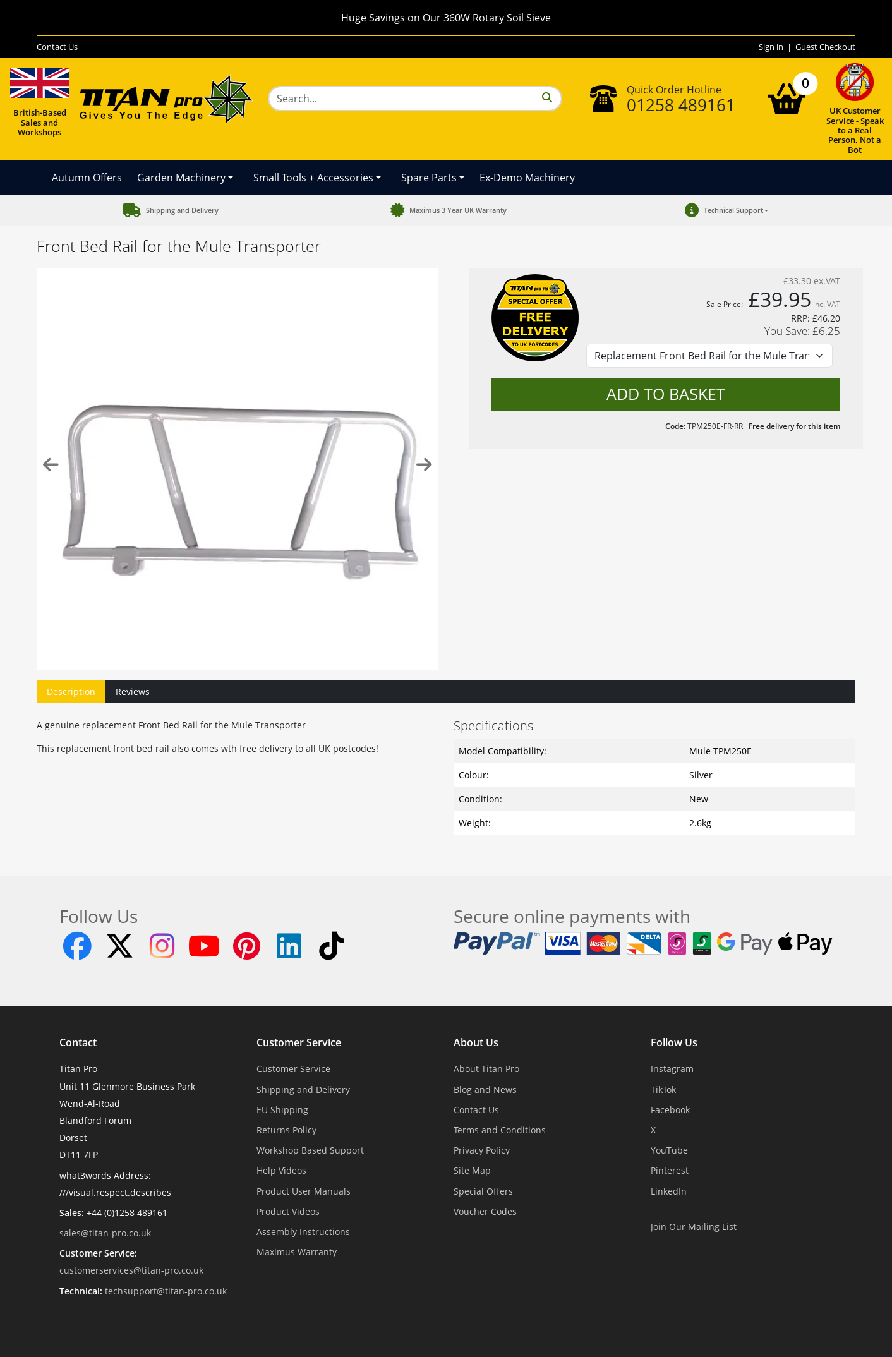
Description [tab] (71, 691)
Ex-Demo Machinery (527, 177)
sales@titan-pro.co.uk (105, 1233)
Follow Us (674, 1043)
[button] (724, 210)
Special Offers (483, 1191)
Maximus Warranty (296, 1252)
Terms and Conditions (500, 1130)
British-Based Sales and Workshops (39, 100)
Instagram (672, 1069)
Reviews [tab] (133, 691)
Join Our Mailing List (694, 1227)
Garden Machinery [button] (181, 177)
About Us (476, 1043)
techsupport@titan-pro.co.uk (166, 1291)
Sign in (771, 46)
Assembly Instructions (303, 1232)
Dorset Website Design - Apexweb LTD (489, 1322)
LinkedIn (669, 1191)
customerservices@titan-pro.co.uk (131, 1270)
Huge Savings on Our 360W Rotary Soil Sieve (446, 18)
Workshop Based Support (310, 1150)
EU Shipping (282, 1110)
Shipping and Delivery (303, 1089)
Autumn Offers (87, 177)
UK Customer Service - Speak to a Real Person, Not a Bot (855, 109)
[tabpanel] (446, 774)
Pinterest (670, 1170)
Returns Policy (286, 1130)
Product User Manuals (303, 1191)
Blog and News (485, 1089)
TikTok (663, 1089)
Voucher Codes (485, 1211)
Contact (78, 1043)
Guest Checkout (825, 46)
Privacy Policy (482, 1150)
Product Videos (288, 1211)
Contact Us (57, 46)
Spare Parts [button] (429, 177)
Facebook (670, 1110)
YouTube (669, 1150)
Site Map (472, 1170)
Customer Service (298, 1043)
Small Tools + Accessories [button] (313, 177)
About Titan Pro (486, 1069)
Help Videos (281, 1170)
